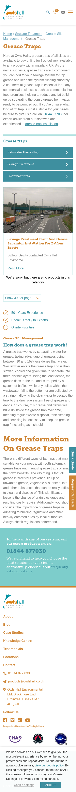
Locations (11, 657)
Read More (15, 268)
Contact (9, 665)
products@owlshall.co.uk (26, 681)
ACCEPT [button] (50, 785)
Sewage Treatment (28, 34)
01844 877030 (53, 114)
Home (7, 34)
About (8, 616)
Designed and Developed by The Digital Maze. (24, 726)
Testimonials (13, 649)
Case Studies (13, 632)
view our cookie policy (49, 765)
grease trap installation (41, 124)
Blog (7, 624)
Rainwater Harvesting (23, 152)
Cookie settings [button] (24, 785)
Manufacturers (19, 176)
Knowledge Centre (17, 640)
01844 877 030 (19, 673)
